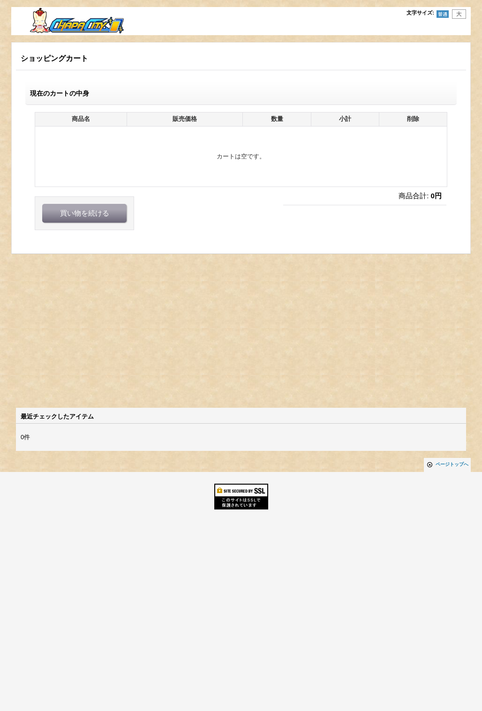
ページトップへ (452, 464)
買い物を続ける (84, 213)
